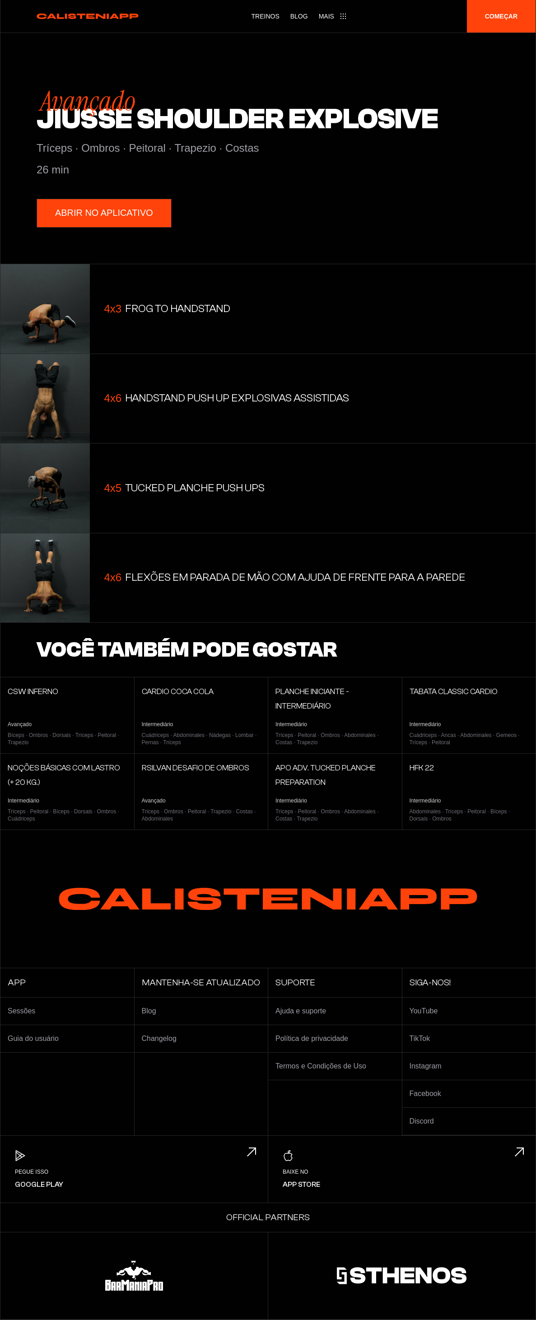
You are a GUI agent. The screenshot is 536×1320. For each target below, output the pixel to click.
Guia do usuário (33, 1038)
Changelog (159, 1038)
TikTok (420, 1038)
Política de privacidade (311, 1038)
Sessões (21, 1011)
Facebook (425, 1093)
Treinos (266, 16)
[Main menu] (333, 16)
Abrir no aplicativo (104, 213)
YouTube (424, 1011)
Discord (422, 1121)
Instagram (426, 1066)
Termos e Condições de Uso (320, 1066)
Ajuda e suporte (300, 1011)
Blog (299, 16)
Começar (501, 16)
